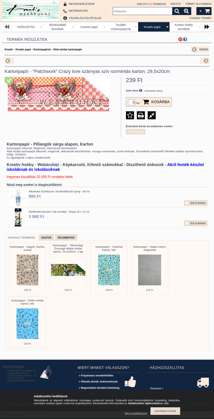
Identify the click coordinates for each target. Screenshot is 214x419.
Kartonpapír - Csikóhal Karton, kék (109, 248)
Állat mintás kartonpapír (67, 49)
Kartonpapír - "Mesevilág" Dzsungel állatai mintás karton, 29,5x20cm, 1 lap (68, 248)
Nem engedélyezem (136, 413)
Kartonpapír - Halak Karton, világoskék (149, 248)
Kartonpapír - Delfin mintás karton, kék (27, 302)
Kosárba (160, 102)
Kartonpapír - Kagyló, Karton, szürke (27, 248)
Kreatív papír (152, 27)
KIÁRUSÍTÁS (26, 27)
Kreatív (9, 49)
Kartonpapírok (42, 49)
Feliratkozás (135, 131)
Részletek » (156, 388)
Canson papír (89, 27)
